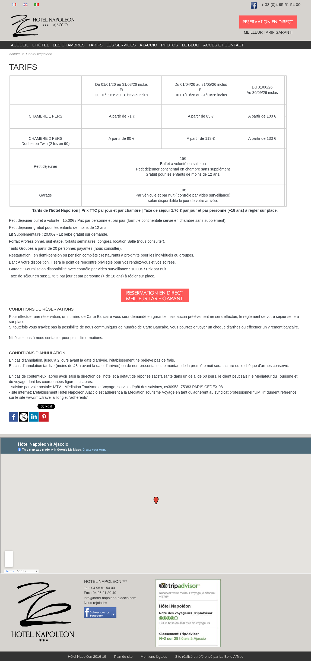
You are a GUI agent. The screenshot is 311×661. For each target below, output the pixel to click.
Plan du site (126, 656)
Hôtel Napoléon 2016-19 (93, 656)
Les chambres (69, 45)
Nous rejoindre (96, 605)
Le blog (190, 45)
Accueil (19, 45)
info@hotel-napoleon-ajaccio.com (112, 599)
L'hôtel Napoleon (37, 54)
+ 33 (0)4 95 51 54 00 (280, 4)
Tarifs (95, 45)
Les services (121, 45)
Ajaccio (148, 45)
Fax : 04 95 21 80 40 (101, 594)
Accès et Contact (223, 45)
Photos (169, 45)
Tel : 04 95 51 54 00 (101, 588)
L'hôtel (40, 45)
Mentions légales (154, 656)
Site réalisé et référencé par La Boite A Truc (204, 656)
